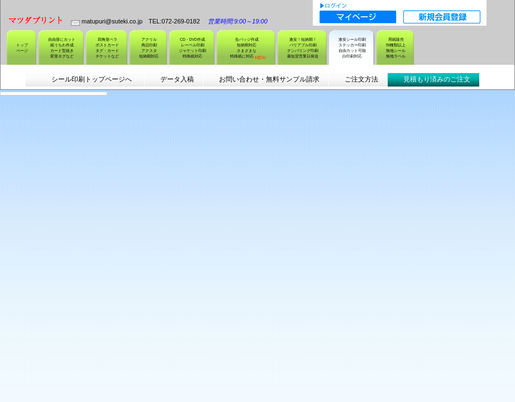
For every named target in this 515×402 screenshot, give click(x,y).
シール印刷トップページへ (91, 79)
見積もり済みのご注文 (437, 79)
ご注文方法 (361, 79)
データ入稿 (177, 79)
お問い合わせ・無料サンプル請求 (269, 79)
